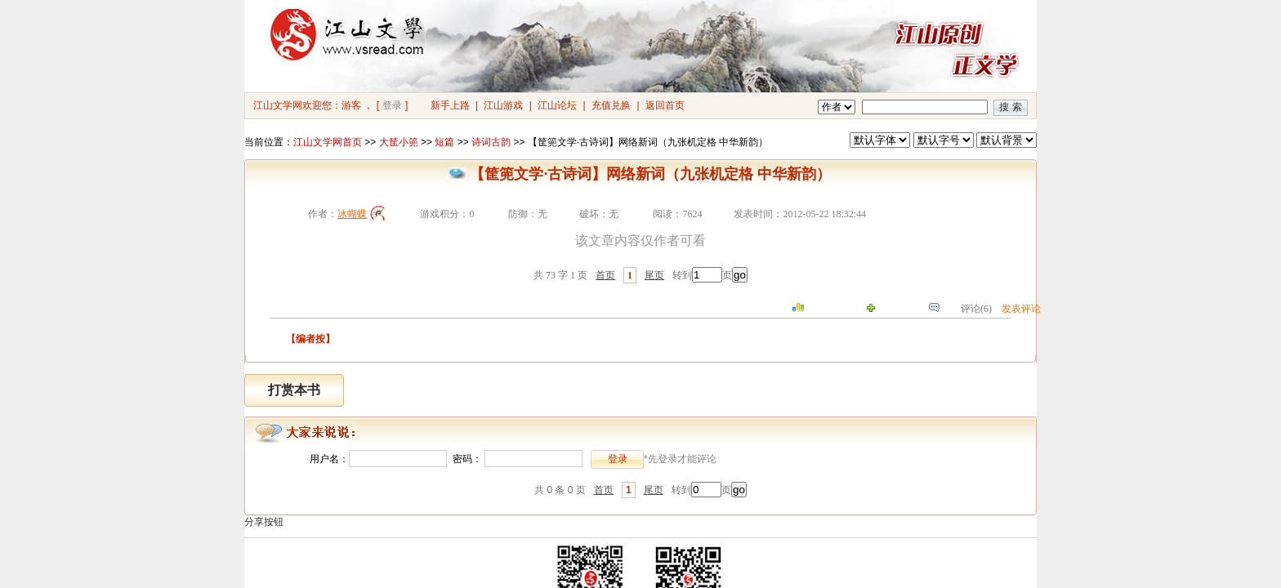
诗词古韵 (491, 142)
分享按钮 (263, 522)
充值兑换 (611, 105)
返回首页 (665, 105)
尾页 (654, 275)
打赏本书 (294, 390)
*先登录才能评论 (680, 459)
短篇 (444, 142)
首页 (605, 275)
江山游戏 (503, 105)
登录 (392, 105)
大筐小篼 (398, 142)
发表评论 (1021, 308)
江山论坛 (557, 105)
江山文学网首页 (327, 142)
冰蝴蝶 (352, 214)
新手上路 (450, 105)
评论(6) (976, 308)
